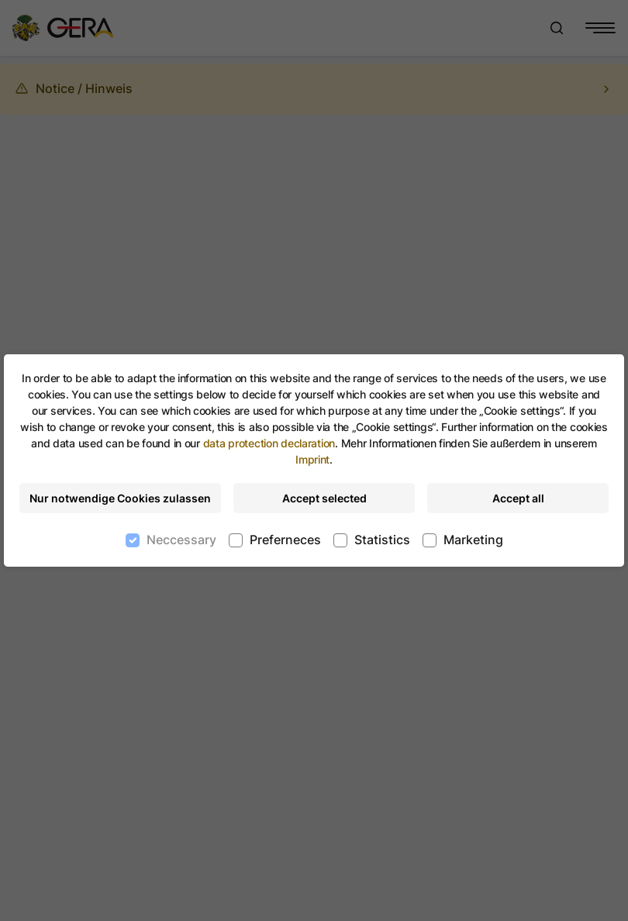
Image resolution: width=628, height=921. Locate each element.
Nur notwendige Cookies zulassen (120, 498)
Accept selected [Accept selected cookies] (324, 498)
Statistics (382, 539)
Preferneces (285, 539)
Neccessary (181, 539)
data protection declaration (269, 443)
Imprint (312, 459)
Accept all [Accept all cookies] (518, 498)
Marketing (473, 539)
